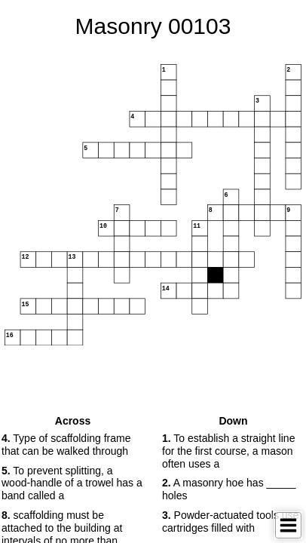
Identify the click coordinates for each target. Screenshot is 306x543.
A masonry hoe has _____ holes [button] (228, 489)
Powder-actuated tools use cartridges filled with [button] (230, 521)
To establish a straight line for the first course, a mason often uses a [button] (228, 451)
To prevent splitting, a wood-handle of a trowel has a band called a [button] (72, 483)
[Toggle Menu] (288, 525)
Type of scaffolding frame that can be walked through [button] (66, 444)
